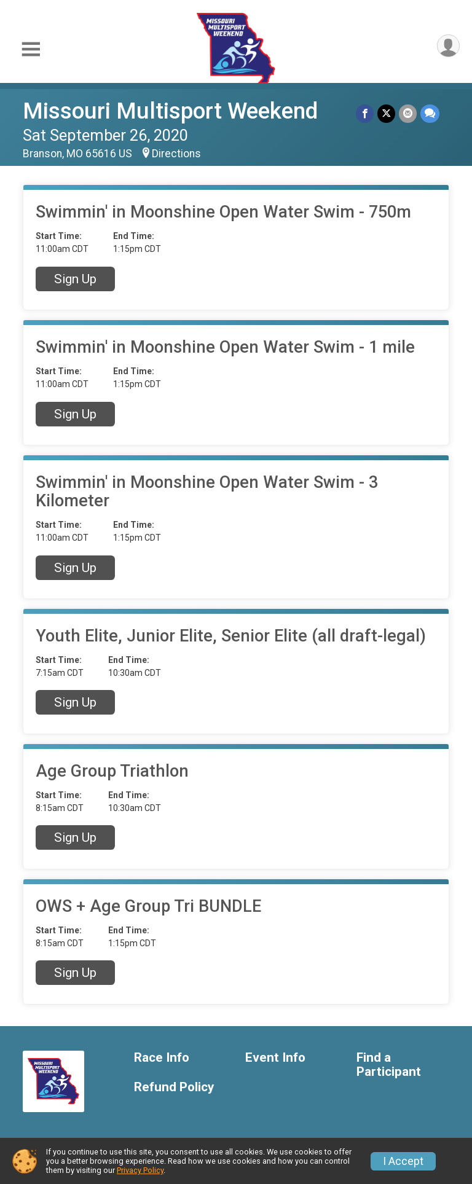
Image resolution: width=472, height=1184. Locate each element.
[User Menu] (448, 45)
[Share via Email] (408, 113)
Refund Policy (174, 1087)
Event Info (275, 1058)
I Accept (403, 1161)
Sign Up (75, 279)
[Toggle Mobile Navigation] (30, 49)
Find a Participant (388, 1065)
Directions (176, 153)
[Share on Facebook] (365, 113)
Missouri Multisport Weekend (170, 111)
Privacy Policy (140, 1170)
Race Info (161, 1058)
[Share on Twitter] (386, 113)
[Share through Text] (429, 113)
